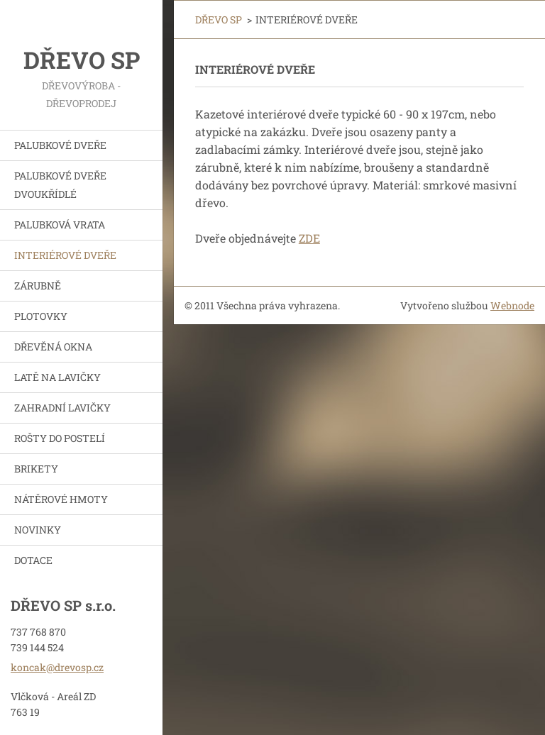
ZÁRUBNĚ (37, 285)
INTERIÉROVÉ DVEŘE (65, 255)
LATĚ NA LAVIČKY (57, 377)
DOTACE (33, 560)
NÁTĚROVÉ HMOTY (61, 499)
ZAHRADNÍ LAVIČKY (62, 407)
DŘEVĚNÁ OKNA (53, 346)
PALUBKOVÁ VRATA (59, 224)
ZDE (309, 238)
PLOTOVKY (40, 316)
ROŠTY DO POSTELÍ (59, 438)
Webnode (512, 305)
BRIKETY (36, 468)
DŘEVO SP (218, 19)
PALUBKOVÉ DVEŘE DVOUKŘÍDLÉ (60, 185)
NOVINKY (37, 529)
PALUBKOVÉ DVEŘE (60, 145)
